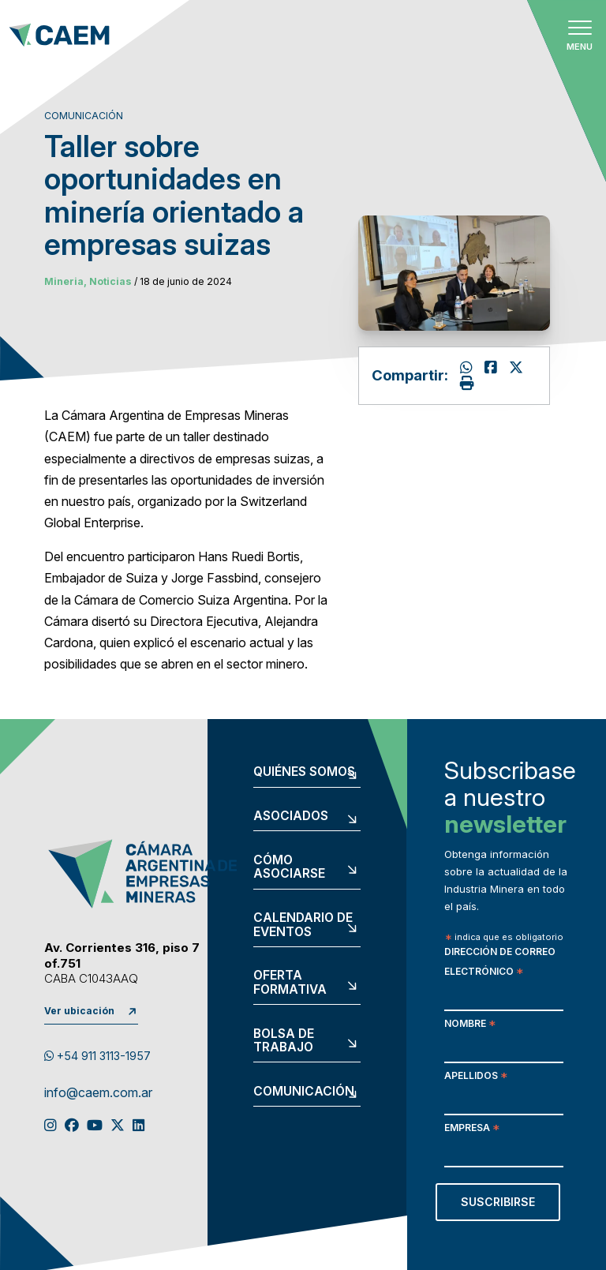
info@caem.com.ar (98, 1093)
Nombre (470, 1024)
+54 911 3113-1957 (97, 1055)
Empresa (471, 1129)
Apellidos (475, 1077)
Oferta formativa (290, 982)
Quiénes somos (304, 772)
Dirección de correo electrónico (500, 963)
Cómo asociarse (289, 867)
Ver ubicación (79, 1011)
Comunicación (303, 1092)
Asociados (290, 816)
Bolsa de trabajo (283, 1041)
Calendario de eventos (303, 924)
